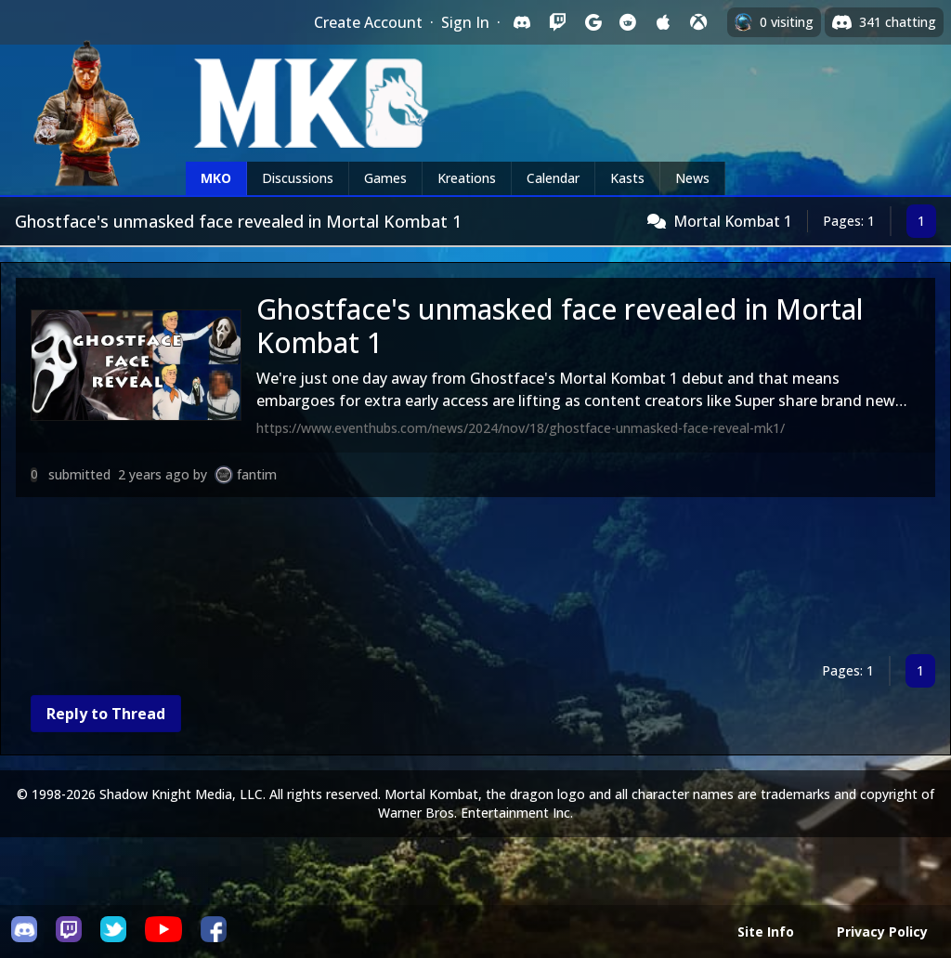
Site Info (765, 931)
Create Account (368, 22)
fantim (257, 474)
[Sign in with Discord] (522, 22)
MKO (216, 178)
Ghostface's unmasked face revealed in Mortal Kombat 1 (560, 325)
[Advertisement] (475, 579)
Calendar (553, 178)
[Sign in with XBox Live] (698, 22)
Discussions (297, 178)
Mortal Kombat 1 (732, 221)
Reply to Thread (105, 713)
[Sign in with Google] (592, 22)
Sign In (465, 22)
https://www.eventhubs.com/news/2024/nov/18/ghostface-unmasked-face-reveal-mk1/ (520, 428)
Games (385, 178)
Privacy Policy (882, 931)
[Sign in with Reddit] (628, 22)
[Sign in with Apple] (663, 22)
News (692, 178)
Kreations (466, 178)
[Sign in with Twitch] (557, 22)
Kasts (627, 178)
